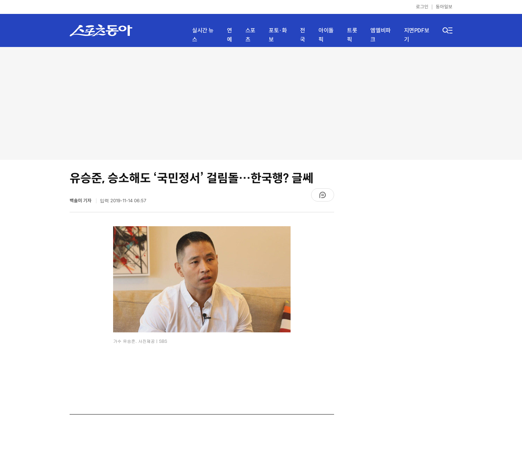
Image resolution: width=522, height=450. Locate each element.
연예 (229, 35)
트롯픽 (352, 35)
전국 (302, 35)
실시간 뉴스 (203, 35)
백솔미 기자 (81, 201)
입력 (123, 200)
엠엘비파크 (380, 35)
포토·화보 (278, 35)
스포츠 (250, 35)
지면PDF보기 (416, 35)
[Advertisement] (261, 102)
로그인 (422, 7)
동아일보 (444, 7)
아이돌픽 (326, 35)
